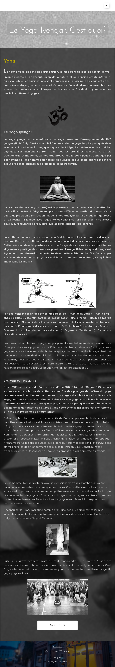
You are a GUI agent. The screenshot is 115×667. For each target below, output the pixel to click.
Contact (57, 646)
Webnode (64, 651)
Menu (105, 5)
